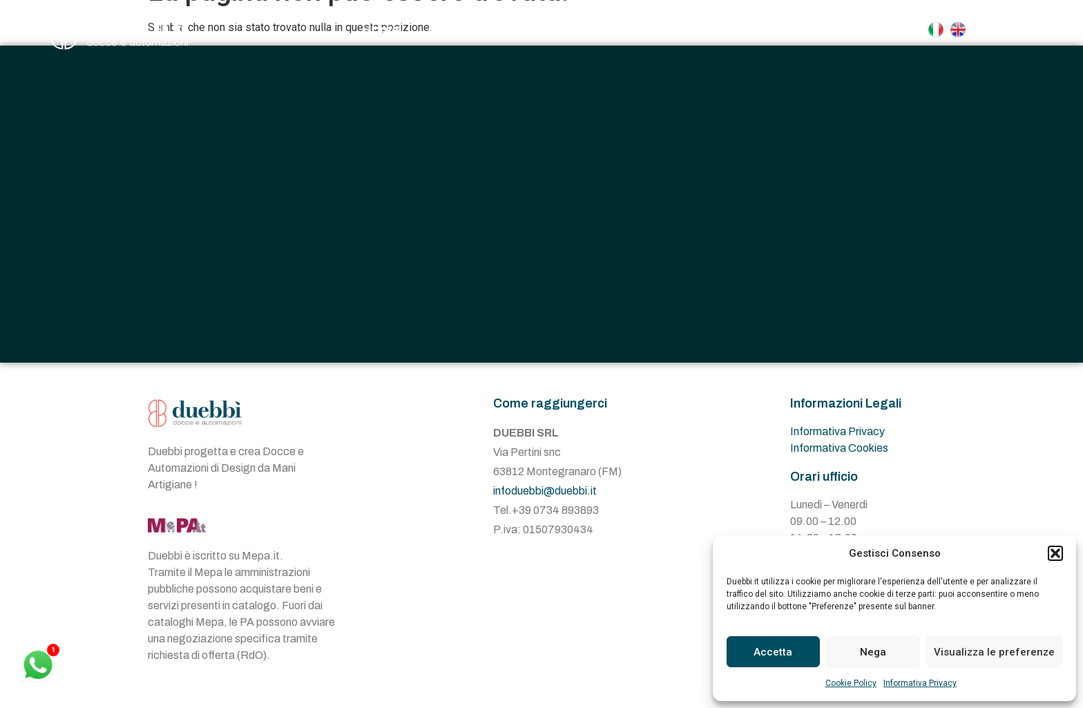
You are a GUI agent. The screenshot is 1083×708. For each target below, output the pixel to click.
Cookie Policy (850, 683)
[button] (1055, 553)
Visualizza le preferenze (994, 652)
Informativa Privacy (920, 683)
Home (380, 29)
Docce (536, 29)
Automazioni (643, 29)
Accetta (773, 652)
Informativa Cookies (839, 448)
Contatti (748, 29)
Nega (873, 652)
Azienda (453, 29)
